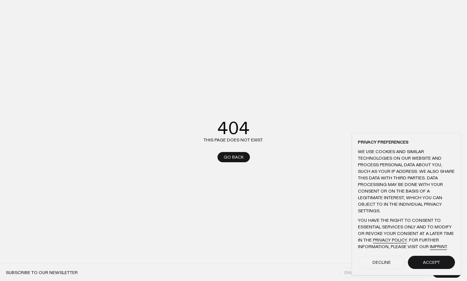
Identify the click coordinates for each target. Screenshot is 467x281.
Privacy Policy (390, 240)
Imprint (438, 246)
